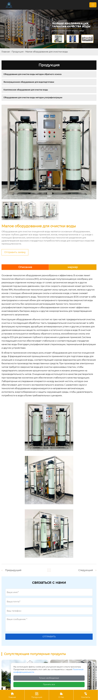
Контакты (86, 694)
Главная (6, 51)
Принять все (49, 684)
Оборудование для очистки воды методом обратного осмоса (32, 74)
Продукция (18, 51)
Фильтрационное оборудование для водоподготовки (28, 82)
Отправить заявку (15, 252)
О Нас (61, 694)
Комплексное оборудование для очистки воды (25, 90)
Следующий (85, 570)
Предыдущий (13, 570)
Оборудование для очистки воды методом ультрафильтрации (32, 97)
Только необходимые (49, 678)
